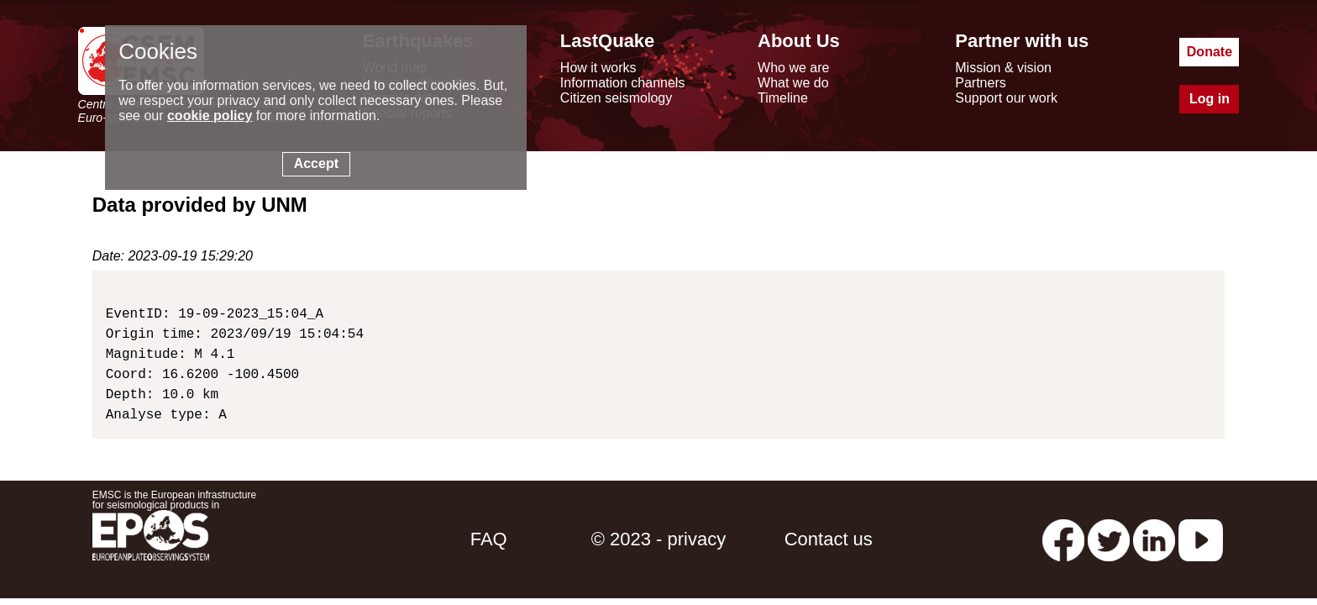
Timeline (783, 98)
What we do (793, 83)
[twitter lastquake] (1109, 539)
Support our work (1006, 98)
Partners (980, 83)
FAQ (488, 539)
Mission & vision (1003, 67)
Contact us (828, 539)
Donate (1209, 52)
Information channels (622, 83)
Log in (1209, 99)
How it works (598, 67)
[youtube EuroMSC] (1200, 539)
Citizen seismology (616, 98)
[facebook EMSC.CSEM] (1063, 539)
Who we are (793, 67)
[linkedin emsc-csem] (1154, 539)
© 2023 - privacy (659, 539)
